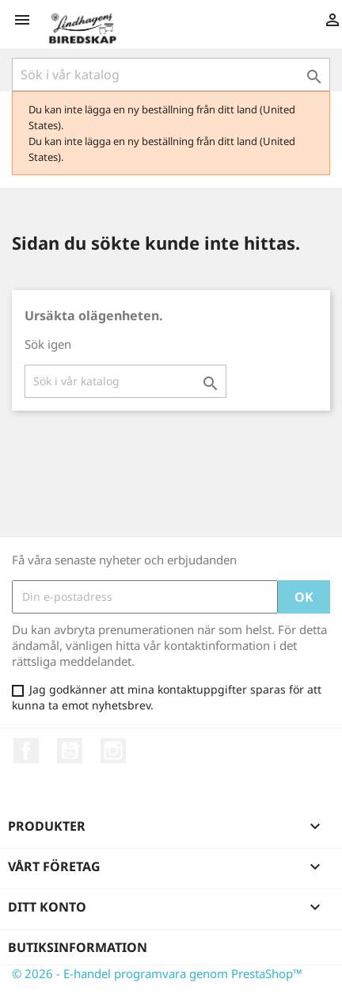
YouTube (69, 750)
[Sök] (171, 74)
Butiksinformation (77, 947)
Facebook (26, 750)
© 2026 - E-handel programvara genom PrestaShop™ (157, 973)
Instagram (113, 750)
